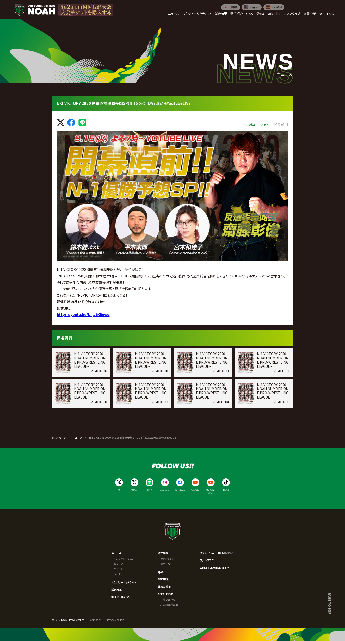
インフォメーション (124, 559)
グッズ (117, 574)
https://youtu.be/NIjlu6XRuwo (83, 314)
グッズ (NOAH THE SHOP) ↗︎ (217, 553)
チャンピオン (167, 559)
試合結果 (116, 590)
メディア (118, 564)
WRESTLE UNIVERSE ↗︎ (214, 567)
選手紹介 (163, 553)
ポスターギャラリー (122, 597)
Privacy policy (115, 620)
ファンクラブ (207, 560)
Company (95, 620)
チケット (118, 569)
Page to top (330, 603)
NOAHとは (164, 579)
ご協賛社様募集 (169, 605)
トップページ (59, 437)
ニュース (77, 437)
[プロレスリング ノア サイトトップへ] (34, 10)
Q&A (160, 572)
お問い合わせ (165, 594)
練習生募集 (164, 586)
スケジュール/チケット (123, 582)
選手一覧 (165, 564)
